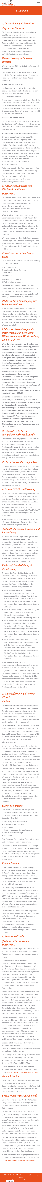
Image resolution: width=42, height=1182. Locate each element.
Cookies (10, 1181)
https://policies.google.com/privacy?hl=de (22, 1072)
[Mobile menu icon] (38, 3)
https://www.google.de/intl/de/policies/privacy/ (19, 1160)
